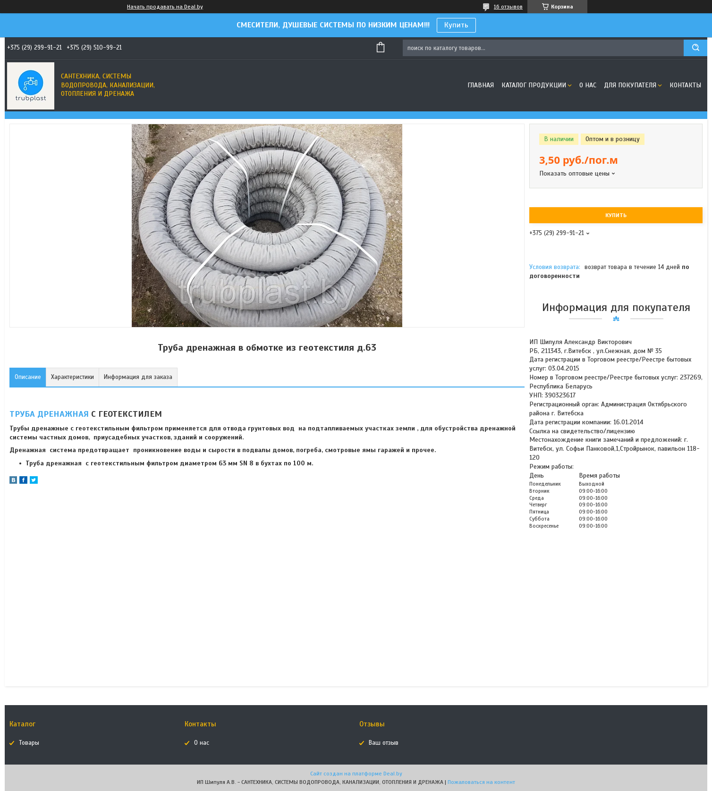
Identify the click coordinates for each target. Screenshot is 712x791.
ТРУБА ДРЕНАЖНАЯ (49, 414)
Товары (29, 743)
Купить (456, 25)
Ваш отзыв (383, 743)
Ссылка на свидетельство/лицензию (582, 431)
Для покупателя (630, 85)
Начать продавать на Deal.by (165, 6)
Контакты (685, 85)
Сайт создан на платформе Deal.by (356, 773)
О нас (587, 85)
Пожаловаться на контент (481, 782)
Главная (480, 85)
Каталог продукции (533, 85)
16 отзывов (508, 6)
